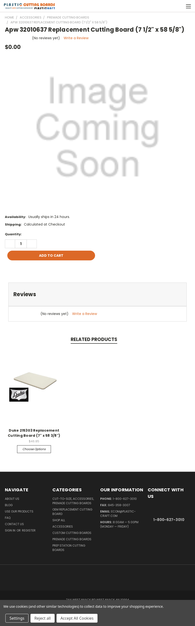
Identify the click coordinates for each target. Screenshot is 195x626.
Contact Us (14, 524)
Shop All (58, 520)
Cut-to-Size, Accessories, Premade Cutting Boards (73, 501)
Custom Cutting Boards (71, 533)
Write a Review (76, 38)
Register (29, 530)
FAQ (7, 518)
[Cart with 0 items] (179, 6)
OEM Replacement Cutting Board (72, 511)
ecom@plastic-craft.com (118, 513)
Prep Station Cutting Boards (68, 547)
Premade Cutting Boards (71, 539)
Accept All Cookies (77, 618)
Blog (9, 505)
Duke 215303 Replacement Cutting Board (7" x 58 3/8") (34, 433)
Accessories (62, 526)
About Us (12, 499)
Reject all (42, 618)
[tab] (97, 294)
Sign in (10, 530)
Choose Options (34, 449)
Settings (17, 618)
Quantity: (13, 234)
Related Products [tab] (94, 339)
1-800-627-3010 (125, 499)
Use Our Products (19, 511)
